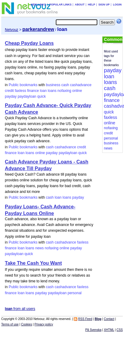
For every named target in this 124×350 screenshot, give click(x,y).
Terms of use (9, 324)
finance (33, 91)
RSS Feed (85, 319)
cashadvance (81, 85)
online (77, 91)
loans (52, 91)
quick (41, 96)
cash (65, 85)
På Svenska (93, 329)
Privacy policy (44, 324)
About (80, 4)
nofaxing (64, 91)
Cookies (26, 324)
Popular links (60, 4)
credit (9, 91)
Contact (109, 319)
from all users (20, 309)
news (39, 248)
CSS (119, 329)
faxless (20, 91)
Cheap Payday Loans (29, 43)
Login (117, 4)
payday (11, 96)
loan (43, 91)
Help (91, 4)
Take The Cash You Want (33, 263)
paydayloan (27, 96)
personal (75, 293)
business (53, 85)
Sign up (104, 4)
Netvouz (11, 30)
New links (38, 4)
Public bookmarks (23, 85)
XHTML (109, 329)
